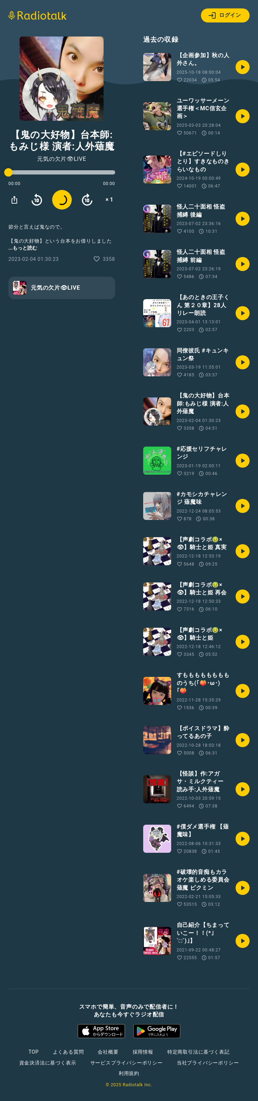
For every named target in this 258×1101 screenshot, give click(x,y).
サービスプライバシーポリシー (126, 1063)
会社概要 (108, 1052)
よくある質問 (68, 1052)
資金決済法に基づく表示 (47, 1063)
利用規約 (129, 1073)
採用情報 (143, 1052)
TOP (33, 1052)
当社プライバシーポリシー (208, 1063)
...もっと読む (22, 248)
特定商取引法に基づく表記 (198, 1052)
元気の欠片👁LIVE (61, 159)
